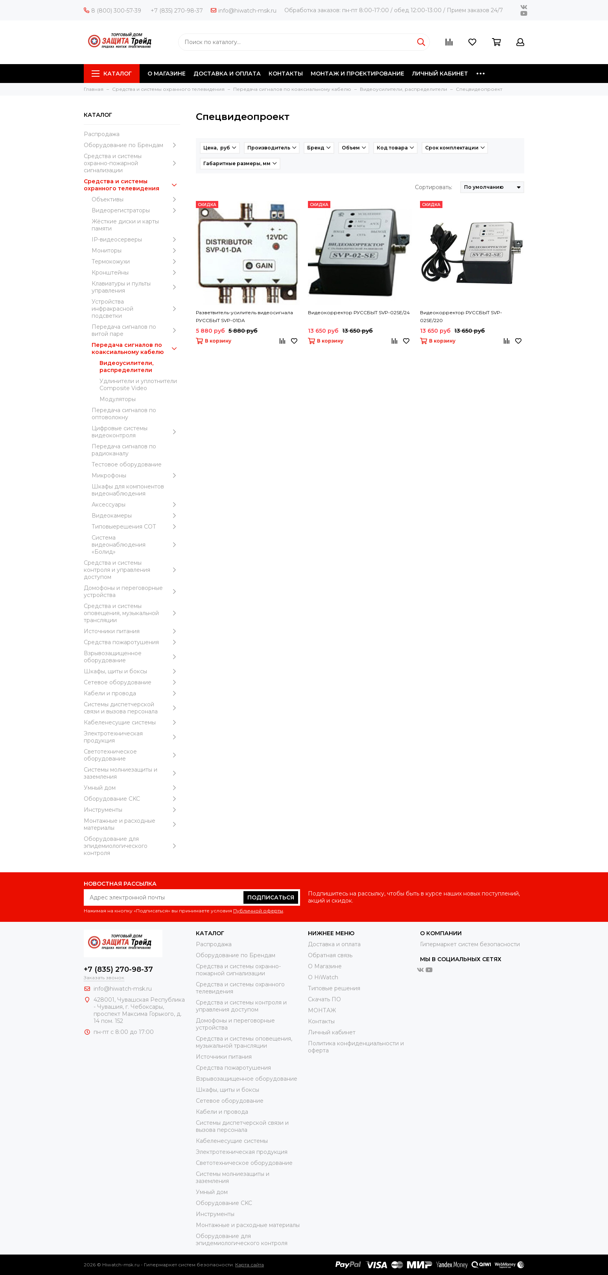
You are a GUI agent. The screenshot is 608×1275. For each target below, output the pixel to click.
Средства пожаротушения (132, 642)
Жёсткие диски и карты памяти (125, 225)
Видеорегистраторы (136, 210)
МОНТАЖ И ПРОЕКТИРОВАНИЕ (357, 73)
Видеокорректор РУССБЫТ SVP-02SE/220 (461, 316)
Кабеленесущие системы (132, 722)
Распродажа (102, 134)
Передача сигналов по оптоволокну (124, 414)
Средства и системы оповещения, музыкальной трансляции (132, 613)
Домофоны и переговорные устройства (132, 591)
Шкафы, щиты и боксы (132, 671)
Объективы (136, 199)
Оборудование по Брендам (132, 145)
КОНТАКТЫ (286, 73)
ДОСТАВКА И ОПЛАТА (227, 73)
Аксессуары (136, 504)
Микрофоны (136, 475)
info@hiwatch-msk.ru (243, 10)
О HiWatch (323, 977)
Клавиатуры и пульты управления (136, 287)
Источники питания (132, 631)
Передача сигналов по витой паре (136, 330)
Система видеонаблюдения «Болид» (136, 544)
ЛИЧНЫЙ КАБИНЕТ (440, 73)
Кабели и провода (132, 693)
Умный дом (132, 787)
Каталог (112, 73)
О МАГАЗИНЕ (166, 73)
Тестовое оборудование (127, 464)
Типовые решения (334, 988)
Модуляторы (117, 399)
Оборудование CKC (132, 798)
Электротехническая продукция (132, 737)
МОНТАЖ (322, 1010)
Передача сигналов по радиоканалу (124, 450)
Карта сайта (249, 1265)
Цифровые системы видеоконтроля (136, 432)
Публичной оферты (258, 911)
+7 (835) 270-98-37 (177, 10)
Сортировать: (433, 187)
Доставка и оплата (334, 944)
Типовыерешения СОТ (136, 526)
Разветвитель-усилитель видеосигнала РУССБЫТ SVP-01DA (244, 316)
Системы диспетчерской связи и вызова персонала (132, 708)
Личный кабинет (332, 1032)
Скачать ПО (324, 999)
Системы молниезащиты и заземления (132, 773)
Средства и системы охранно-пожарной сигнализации (132, 163)
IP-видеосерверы (136, 239)
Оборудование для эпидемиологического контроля (132, 846)
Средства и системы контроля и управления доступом (132, 569)
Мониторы (136, 250)
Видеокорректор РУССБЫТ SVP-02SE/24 (359, 312)
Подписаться (270, 897)
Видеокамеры (136, 515)
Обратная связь (330, 955)
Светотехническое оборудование (132, 755)
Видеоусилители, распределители (126, 366)
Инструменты (132, 809)
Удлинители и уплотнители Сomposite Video (138, 385)
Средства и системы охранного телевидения (132, 185)
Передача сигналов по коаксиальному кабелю (136, 348)
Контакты (321, 1021)
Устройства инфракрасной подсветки (136, 308)
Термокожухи (136, 261)
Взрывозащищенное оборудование (132, 657)
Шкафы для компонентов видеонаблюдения (128, 490)
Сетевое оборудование (132, 682)
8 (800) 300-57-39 (112, 10)
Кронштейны (136, 272)
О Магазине (325, 966)
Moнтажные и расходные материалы (132, 824)
